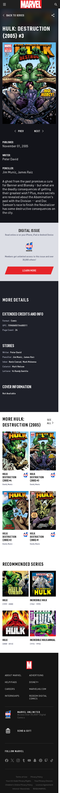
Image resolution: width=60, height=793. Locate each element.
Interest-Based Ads (21, 788)
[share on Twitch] (46, 761)
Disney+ (34, 682)
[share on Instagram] (18, 761)
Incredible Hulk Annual (42, 640)
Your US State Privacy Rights (18, 781)
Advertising (36, 675)
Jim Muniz (9, 172)
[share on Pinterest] (40, 761)
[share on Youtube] (29, 761)
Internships (12, 696)
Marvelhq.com (37, 689)
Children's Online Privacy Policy (19, 785)
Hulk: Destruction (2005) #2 (9, 537)
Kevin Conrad (15, 361)
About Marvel (13, 675)
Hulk (4, 600)
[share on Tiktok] (51, 761)
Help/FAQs (11, 682)
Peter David (10, 159)
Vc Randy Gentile (20, 371)
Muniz (10, 484)
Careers (10, 689)
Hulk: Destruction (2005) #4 (9, 477)
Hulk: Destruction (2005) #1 (37, 537)
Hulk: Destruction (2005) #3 (37, 477)
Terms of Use (21, 777)
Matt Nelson (18, 366)
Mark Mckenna (29, 361)
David (4, 484)
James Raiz (25, 172)
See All (50, 421)
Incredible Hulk (38, 600)
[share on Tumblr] (23, 761)
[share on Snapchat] (34, 761)
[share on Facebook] (6, 761)
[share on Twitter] (12, 761)
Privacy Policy (37, 777)
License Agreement (44, 785)
